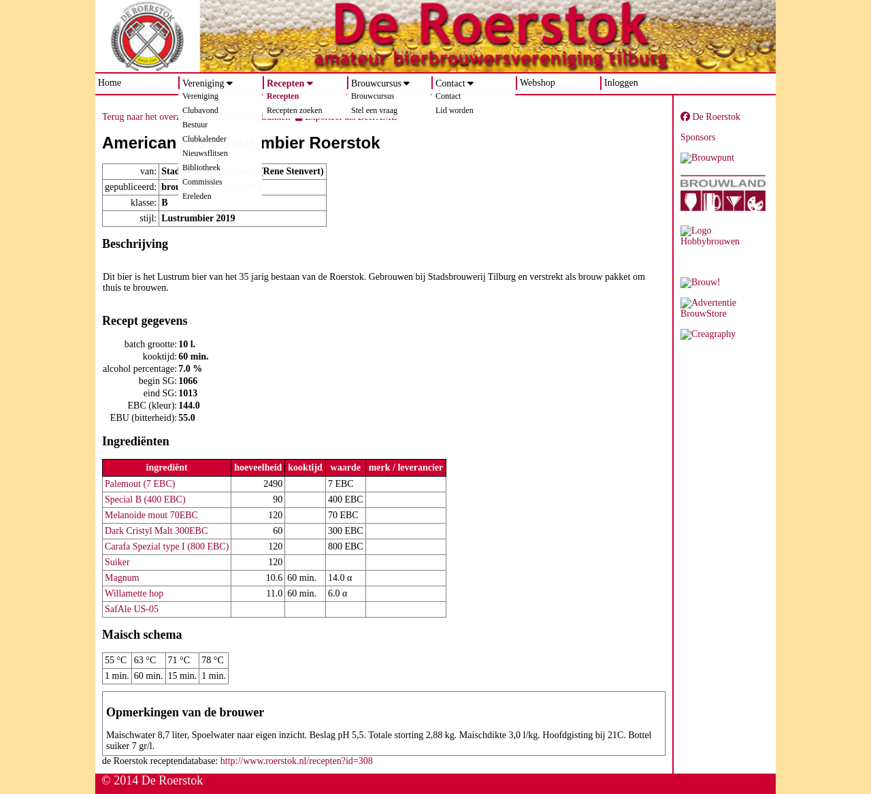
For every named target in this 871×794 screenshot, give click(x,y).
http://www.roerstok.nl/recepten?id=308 (296, 761)
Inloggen (621, 83)
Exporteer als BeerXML (346, 117)
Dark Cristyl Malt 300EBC (156, 531)
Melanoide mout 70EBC (151, 515)
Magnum (122, 578)
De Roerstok (710, 117)
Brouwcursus (376, 83)
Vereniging (203, 83)
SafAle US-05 (132, 609)
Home (109, 83)
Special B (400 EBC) (145, 499)
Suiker (117, 562)
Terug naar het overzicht (148, 117)
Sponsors (697, 137)
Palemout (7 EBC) (140, 484)
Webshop (537, 83)
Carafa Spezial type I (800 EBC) (167, 546)
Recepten (285, 83)
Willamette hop (134, 593)
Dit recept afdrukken (244, 117)
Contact (450, 83)
